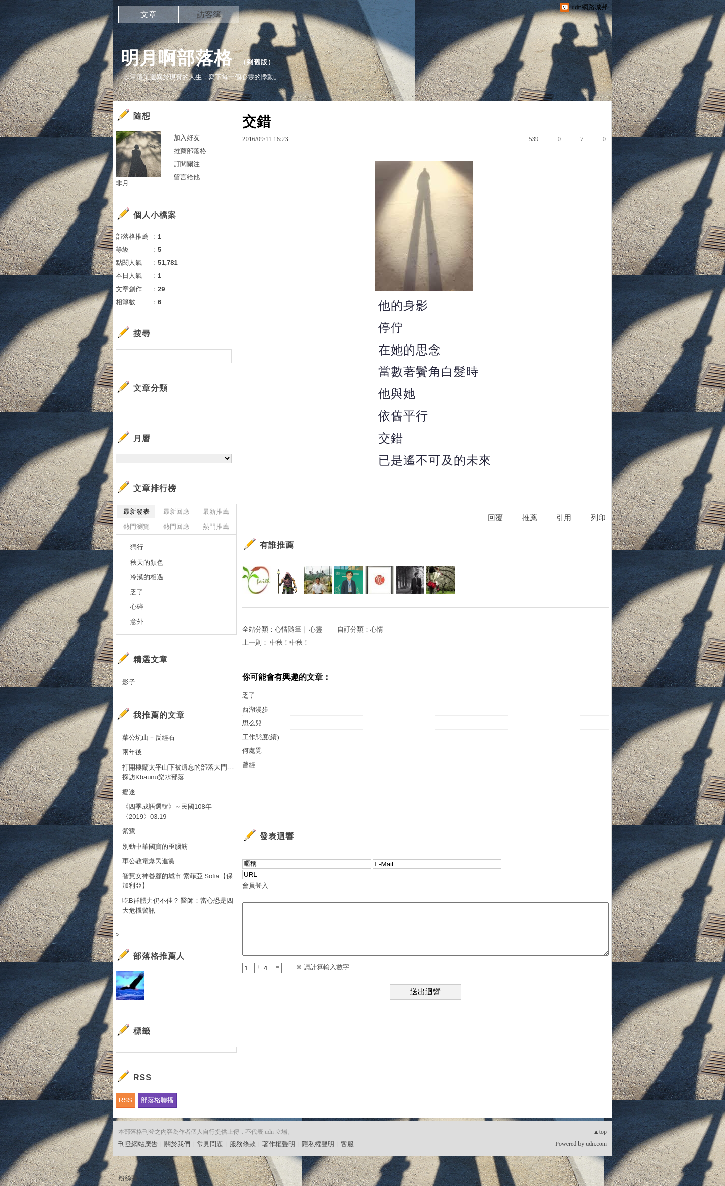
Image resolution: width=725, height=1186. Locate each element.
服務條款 (243, 1144)
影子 (128, 682)
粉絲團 (128, 1178)
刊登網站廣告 (138, 1144)
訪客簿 (209, 14)
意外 (136, 621)
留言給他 (187, 177)
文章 (148, 14)
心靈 (315, 629)
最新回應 (176, 511)
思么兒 (252, 723)
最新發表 (136, 511)
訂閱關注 (187, 164)
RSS (125, 1100)
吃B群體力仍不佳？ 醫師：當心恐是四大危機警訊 (177, 906)
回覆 (495, 518)
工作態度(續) (260, 737)
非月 (122, 183)
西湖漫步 (255, 709)
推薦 (529, 518)
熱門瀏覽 (136, 526)
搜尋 (223, 356)
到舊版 (257, 62)
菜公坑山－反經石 (148, 737)
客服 (347, 1144)
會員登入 (255, 885)
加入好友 (187, 138)
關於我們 (177, 1144)
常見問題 (210, 1144)
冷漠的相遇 (146, 577)
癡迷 (128, 792)
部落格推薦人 (159, 956)
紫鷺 (128, 831)
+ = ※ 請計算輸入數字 (295, 967)
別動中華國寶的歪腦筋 (155, 846)
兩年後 (132, 752)
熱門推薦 (216, 526)
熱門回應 (176, 526)
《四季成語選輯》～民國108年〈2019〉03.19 (167, 811)
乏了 (248, 695)
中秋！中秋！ (289, 642)
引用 (563, 518)
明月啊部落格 (177, 58)
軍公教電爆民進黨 (148, 861)
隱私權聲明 (318, 1144)
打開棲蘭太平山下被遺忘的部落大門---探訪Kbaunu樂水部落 (178, 772)
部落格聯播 (157, 1100)
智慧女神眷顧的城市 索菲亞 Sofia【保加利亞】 (177, 881)
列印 (598, 518)
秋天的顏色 (146, 562)
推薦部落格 (190, 151)
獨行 (136, 547)
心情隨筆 (288, 629)
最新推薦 (216, 511)
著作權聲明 (278, 1144)
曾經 (248, 765)
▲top (600, 1131)
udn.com (596, 1143)
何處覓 (252, 750)
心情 (376, 629)
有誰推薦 (277, 545)
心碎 (136, 606)
